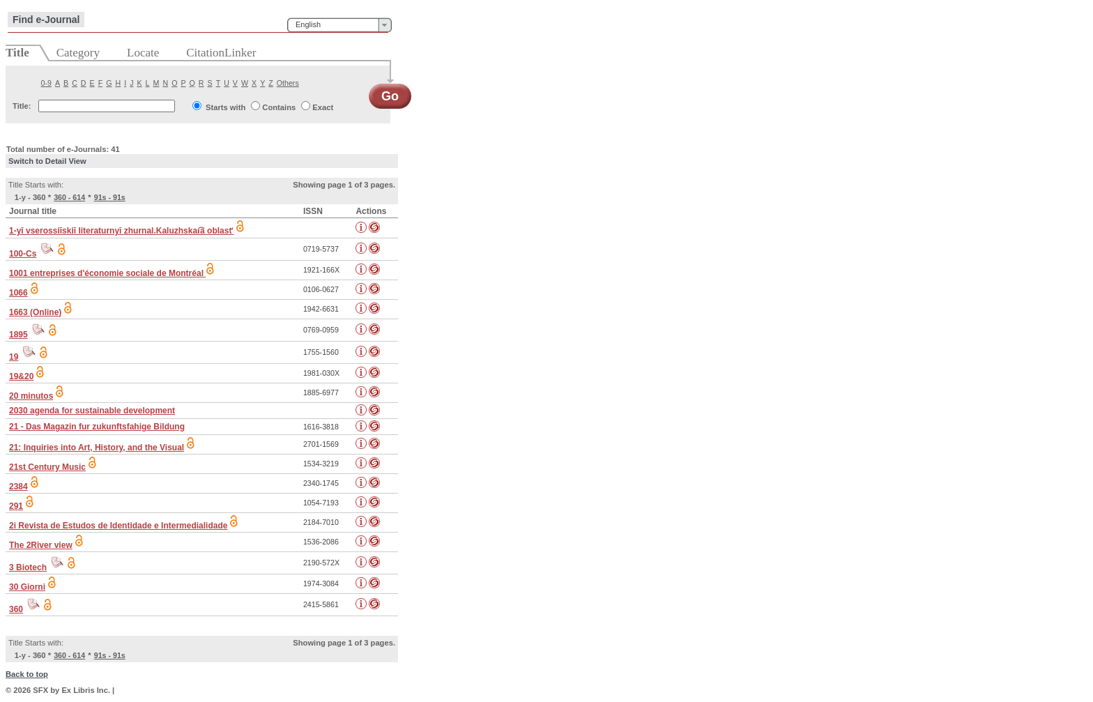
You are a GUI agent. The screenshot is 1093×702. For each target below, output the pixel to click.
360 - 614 (69, 197)
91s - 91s (109, 197)
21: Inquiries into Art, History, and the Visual (96, 447)
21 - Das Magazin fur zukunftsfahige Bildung (97, 427)
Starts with (225, 107)
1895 (18, 334)
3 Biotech (28, 567)
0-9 (46, 83)
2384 (18, 486)
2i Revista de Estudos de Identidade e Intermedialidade (118, 526)
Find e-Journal (46, 19)
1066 (18, 293)
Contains (279, 107)
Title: (22, 106)
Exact (322, 107)
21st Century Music (47, 467)
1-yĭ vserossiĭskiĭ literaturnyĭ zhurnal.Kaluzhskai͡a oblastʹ (121, 231)
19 (13, 357)
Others (288, 83)
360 (16, 609)
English (308, 24)
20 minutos (31, 396)
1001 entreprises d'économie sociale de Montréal (107, 273)
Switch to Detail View (47, 161)
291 (16, 506)
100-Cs (22, 254)
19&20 (21, 376)
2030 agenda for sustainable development (92, 410)
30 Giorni (27, 587)
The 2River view (40, 545)
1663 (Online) (35, 312)
